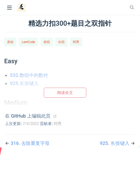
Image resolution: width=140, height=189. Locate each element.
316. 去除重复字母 (30, 143)
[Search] (132, 7)
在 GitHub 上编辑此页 (28, 116)
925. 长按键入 (115, 143)
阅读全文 (65, 92)
